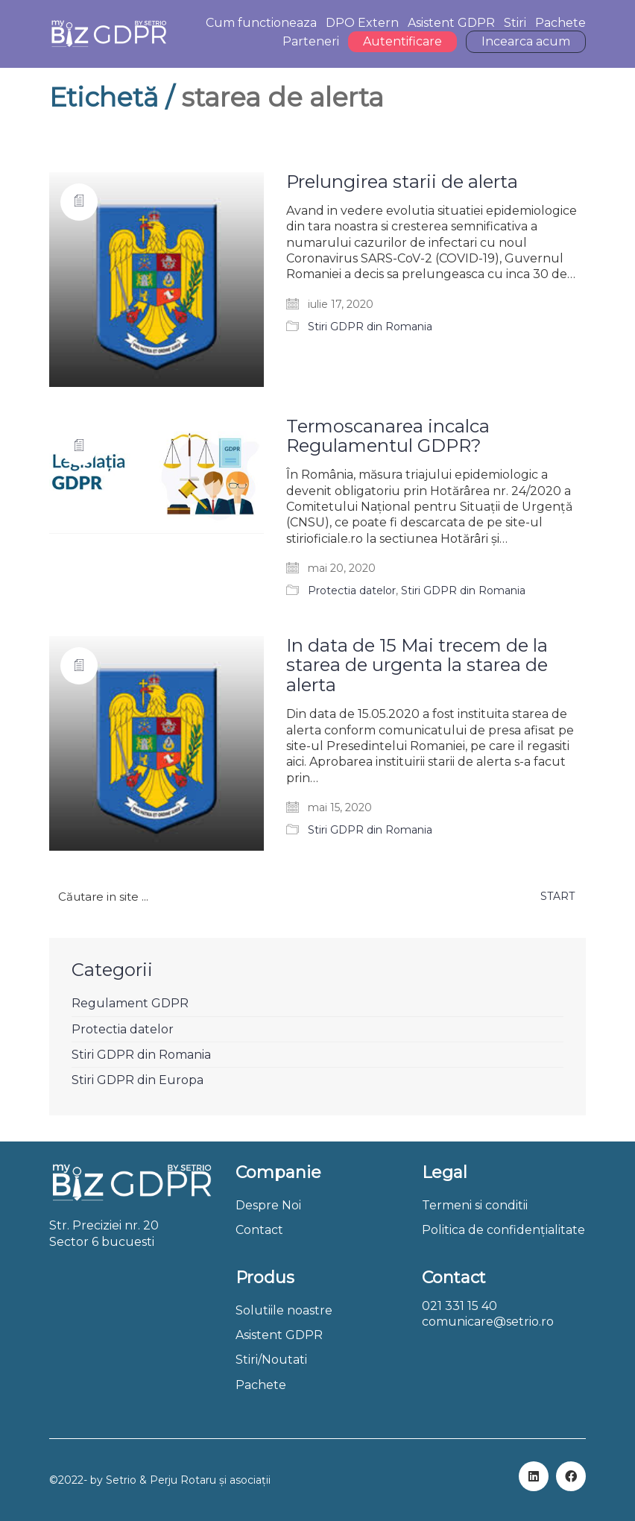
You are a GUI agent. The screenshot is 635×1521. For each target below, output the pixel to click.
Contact (259, 1230)
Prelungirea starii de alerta (402, 182)
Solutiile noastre (284, 1310)
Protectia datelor (352, 590)
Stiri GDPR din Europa (137, 1080)
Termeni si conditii (475, 1205)
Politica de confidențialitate (503, 1230)
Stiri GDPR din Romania (370, 326)
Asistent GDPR (279, 1335)
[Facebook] (571, 1476)
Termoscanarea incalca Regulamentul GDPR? (388, 436)
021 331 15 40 (459, 1306)
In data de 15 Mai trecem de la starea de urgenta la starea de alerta (417, 665)
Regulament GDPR (130, 1003)
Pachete (261, 1385)
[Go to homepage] (108, 34)
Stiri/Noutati (271, 1359)
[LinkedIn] (534, 1476)
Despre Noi (268, 1205)
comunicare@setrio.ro (488, 1321)
